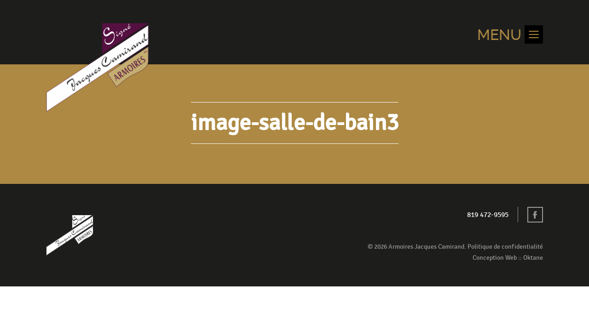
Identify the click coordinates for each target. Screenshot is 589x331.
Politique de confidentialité (505, 247)
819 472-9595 (487, 215)
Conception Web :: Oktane (508, 258)
